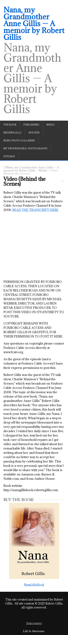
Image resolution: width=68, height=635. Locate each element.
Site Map (9, 156)
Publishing (31, 124)
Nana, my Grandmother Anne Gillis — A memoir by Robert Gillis (33, 23)
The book (9, 124)
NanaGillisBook (34, 544)
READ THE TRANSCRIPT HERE (35, 210)
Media (50, 124)
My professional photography (25, 148)
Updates (34, 132)
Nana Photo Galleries (19, 140)
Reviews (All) (12, 132)
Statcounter (34, 623)
